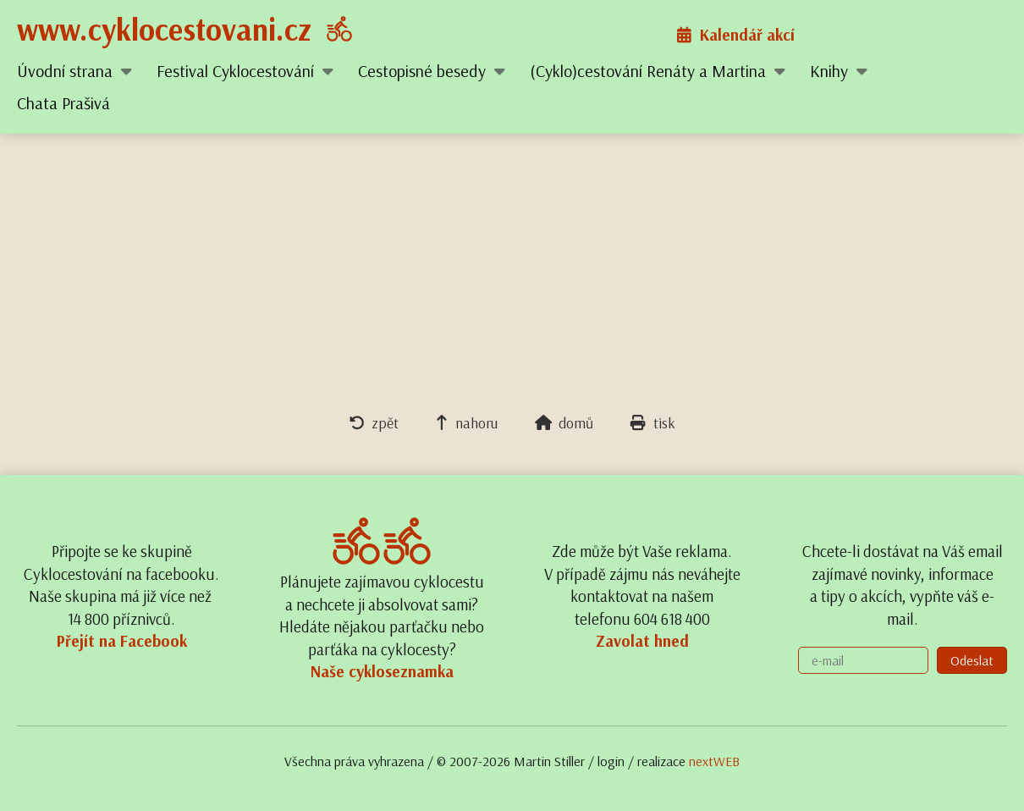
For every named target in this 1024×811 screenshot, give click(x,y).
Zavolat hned (642, 641)
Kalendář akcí (736, 35)
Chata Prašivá (63, 102)
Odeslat (972, 660)
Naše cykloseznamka (382, 671)
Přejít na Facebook (122, 641)
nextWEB (714, 761)
